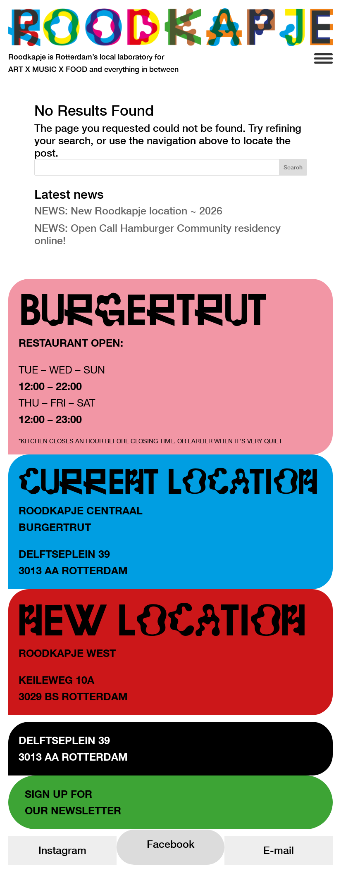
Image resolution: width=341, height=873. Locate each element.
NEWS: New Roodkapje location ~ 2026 (128, 210)
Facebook (170, 844)
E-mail (278, 850)
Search (293, 167)
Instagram (62, 850)
